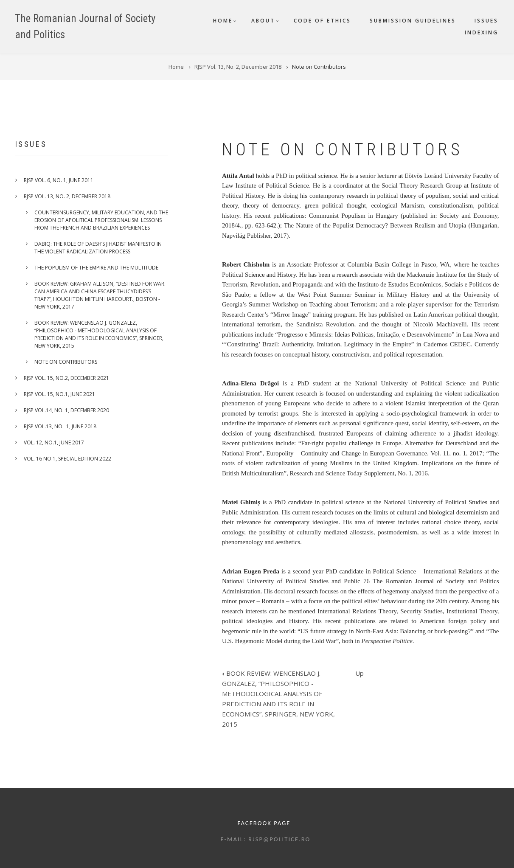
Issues (486, 20)
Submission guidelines (413, 20)
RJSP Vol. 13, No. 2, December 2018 (67, 196)
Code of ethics (322, 20)
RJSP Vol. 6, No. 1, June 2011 (58, 180)
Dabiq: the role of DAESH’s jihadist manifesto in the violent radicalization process (98, 247)
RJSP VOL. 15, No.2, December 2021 (66, 378)
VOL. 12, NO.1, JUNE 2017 (54, 442)
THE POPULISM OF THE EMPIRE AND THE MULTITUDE (96, 267)
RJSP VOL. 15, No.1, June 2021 (59, 394)
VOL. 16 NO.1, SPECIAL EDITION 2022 (67, 458)
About (263, 20)
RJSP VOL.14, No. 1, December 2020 (66, 410)
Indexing (481, 32)
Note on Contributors (65, 361)
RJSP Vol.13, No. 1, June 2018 (60, 426)
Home (223, 20)
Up (359, 673)
